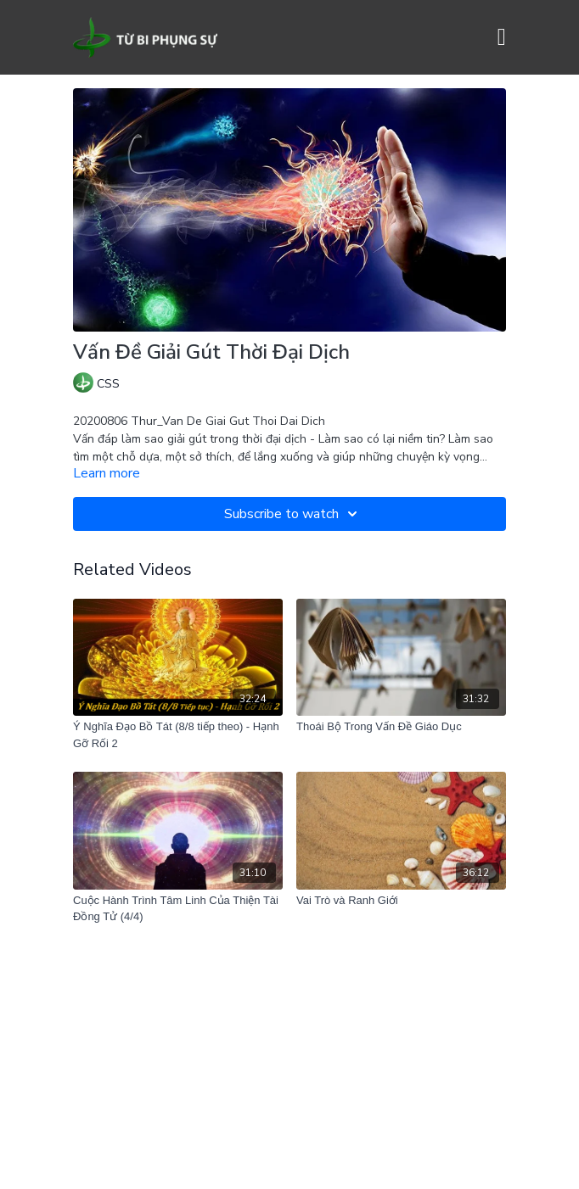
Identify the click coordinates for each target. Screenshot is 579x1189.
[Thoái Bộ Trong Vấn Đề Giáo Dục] (401, 726)
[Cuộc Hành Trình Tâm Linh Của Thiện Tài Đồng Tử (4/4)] (178, 908)
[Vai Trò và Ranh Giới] (401, 900)
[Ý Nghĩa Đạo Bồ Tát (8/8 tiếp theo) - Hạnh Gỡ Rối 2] (178, 734)
